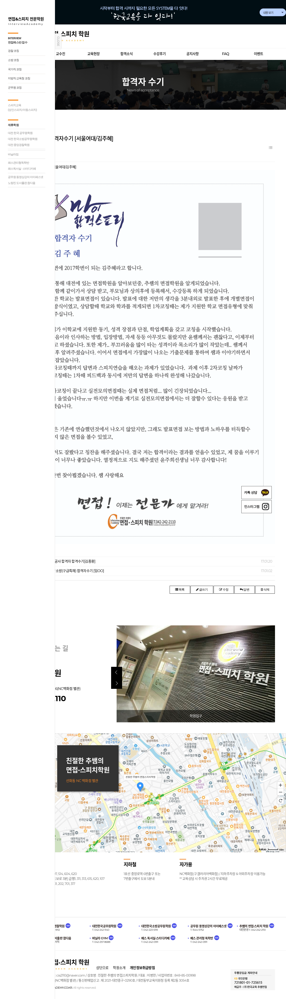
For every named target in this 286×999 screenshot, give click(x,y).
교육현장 (93, 54)
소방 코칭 (13, 60)
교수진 (60, 54)
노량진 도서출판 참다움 (21, 183)
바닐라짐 (13, 154)
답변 (244, 589)
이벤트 (258, 54)
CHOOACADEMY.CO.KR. (57, 987)
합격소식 (126, 54)
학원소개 (119, 968)
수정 (223, 589)
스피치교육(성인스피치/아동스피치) (22, 107)
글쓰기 (202, 589)
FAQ (225, 54)
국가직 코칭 (15, 69)
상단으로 (102, 968)
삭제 (265, 589)
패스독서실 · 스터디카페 (22, 168)
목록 (179, 589)
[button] (116, 672)
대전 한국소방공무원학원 (22, 139)
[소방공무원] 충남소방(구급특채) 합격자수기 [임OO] (67, 571)
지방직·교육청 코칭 (19, 78)
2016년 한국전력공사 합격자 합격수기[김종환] (63, 561)
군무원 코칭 (15, 87)
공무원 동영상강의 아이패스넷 (25, 177)
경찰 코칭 (13, 50)
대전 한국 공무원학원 (20, 133)
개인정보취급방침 (142, 968)
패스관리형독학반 (18, 162)
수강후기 (159, 54)
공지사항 (192, 54)
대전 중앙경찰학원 (18, 144)
